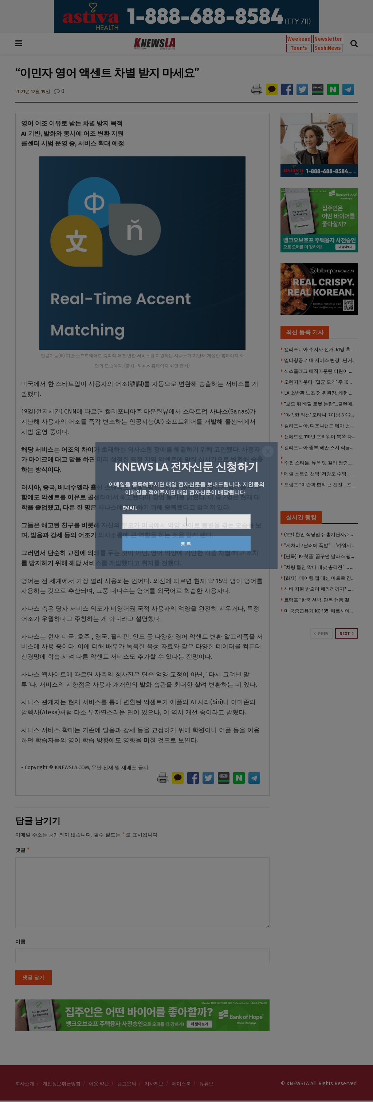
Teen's (299, 48)
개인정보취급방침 (62, 1085)
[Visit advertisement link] (186, 16)
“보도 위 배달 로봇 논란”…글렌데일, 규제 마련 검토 (320, 404)
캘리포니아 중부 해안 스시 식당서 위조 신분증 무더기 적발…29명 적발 (320, 447)
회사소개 (24, 1085)
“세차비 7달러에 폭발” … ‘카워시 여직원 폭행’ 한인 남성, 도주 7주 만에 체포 (320, 545)
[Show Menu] (18, 44)
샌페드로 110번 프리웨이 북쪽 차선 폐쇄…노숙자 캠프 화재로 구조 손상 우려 (320, 436)
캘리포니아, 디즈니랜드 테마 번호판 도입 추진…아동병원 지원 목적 (320, 425)
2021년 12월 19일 (32, 91)
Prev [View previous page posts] (321, 633)
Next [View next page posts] (346, 633)
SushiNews (327, 48)
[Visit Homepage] (154, 43)
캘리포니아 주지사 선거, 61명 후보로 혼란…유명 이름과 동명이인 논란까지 (320, 349)
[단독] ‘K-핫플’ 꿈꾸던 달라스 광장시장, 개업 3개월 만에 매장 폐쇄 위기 (320, 556)
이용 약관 (99, 1085)
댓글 (22, 851)
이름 (20, 943)
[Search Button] (354, 44)
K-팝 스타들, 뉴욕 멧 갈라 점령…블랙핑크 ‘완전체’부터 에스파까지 (320, 463)
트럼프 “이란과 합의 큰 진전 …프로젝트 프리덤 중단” (320, 484)
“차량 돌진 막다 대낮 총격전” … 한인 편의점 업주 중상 (320, 567)
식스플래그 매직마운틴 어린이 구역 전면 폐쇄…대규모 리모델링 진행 (320, 371)
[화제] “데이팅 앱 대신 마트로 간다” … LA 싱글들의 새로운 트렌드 (320, 578)
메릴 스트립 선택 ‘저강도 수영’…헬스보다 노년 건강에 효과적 (320, 473)
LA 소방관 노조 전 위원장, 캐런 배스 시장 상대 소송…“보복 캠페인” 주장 (320, 393)
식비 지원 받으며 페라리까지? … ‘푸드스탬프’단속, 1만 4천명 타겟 (320, 589)
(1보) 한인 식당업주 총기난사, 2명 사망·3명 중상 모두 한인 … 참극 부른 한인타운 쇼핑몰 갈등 (320, 534)
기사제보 (154, 1085)
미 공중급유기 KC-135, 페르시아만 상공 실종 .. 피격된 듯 (320, 611)
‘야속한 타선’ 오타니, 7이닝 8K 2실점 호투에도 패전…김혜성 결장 (320, 415)
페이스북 (181, 1085)
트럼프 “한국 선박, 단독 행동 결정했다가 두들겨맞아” (320, 600)
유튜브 (206, 1085)
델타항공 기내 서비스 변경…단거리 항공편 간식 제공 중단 (320, 360)
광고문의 (126, 1085)
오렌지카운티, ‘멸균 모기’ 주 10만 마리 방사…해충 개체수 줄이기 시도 (320, 382)
